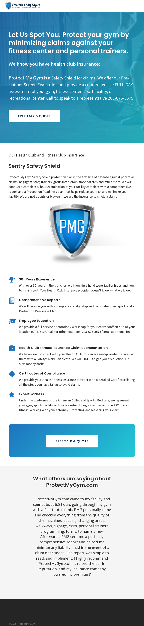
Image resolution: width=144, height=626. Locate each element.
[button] (137, 6)
